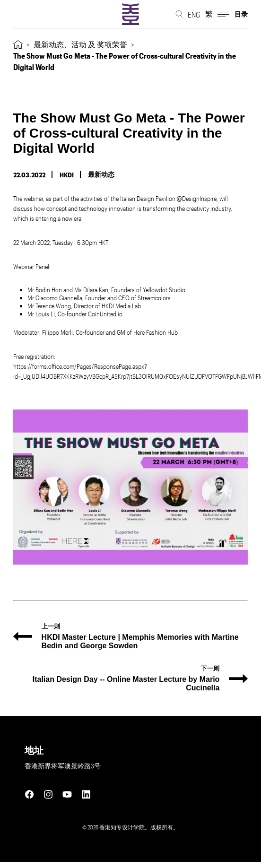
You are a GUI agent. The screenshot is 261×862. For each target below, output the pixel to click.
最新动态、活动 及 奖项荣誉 (80, 44)
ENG (194, 14)
